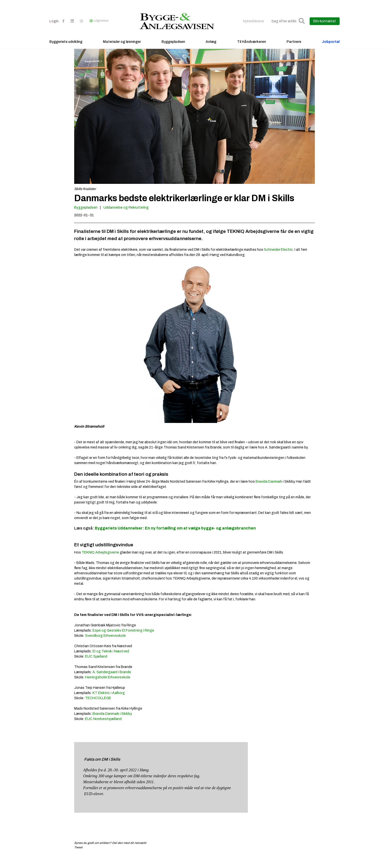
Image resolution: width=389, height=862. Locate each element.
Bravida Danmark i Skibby (112, 719)
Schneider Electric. (279, 255)
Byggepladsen (173, 46)
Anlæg (211, 46)
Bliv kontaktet (324, 25)
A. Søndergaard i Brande (112, 677)
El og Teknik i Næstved (111, 656)
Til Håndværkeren (251, 46)
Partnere (294, 46)
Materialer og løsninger (122, 46)
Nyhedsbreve (253, 25)
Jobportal (331, 46)
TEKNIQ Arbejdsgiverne (100, 557)
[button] (302, 25)
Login (54, 25)
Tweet (78, 852)
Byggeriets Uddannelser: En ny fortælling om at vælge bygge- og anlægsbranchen (175, 533)
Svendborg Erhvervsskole (105, 640)
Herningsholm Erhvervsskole (107, 682)
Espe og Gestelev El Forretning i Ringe (123, 635)
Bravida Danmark (269, 486)
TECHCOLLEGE (98, 703)
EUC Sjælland (96, 661)
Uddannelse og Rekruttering (126, 213)
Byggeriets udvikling (65, 46)
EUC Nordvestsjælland (103, 724)
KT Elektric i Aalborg (109, 698)
